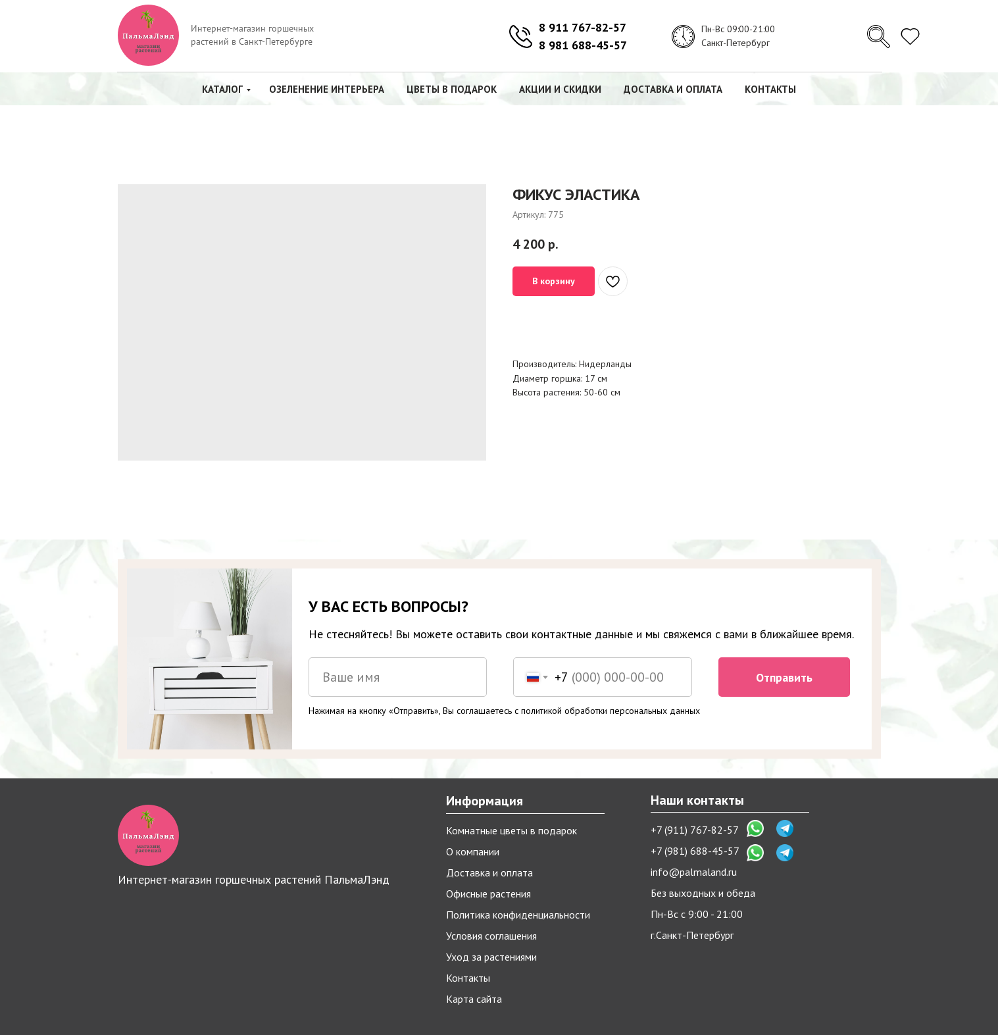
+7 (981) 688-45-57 (695, 850)
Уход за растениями (491, 956)
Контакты (770, 89)
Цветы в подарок (452, 89)
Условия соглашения (491, 935)
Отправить (784, 677)
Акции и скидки (560, 89)
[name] (398, 677)
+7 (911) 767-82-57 (695, 829)
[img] (878, 36)
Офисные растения (488, 893)
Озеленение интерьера (326, 89)
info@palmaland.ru (694, 871)
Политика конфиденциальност (515, 914)
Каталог (222, 89)
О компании (472, 851)
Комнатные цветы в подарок (511, 830)
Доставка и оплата (673, 89)
